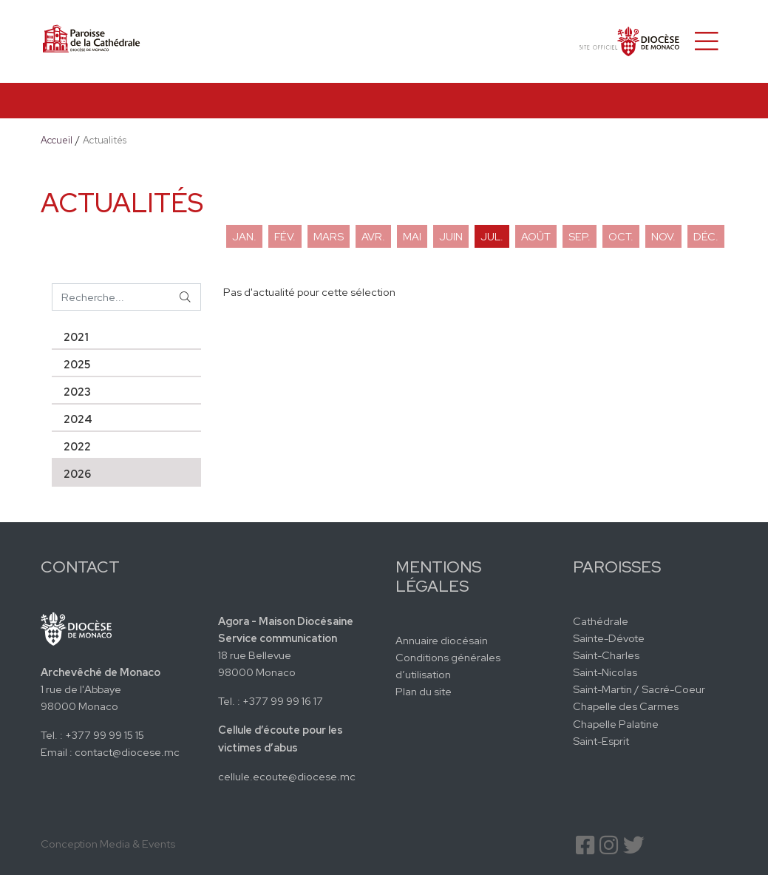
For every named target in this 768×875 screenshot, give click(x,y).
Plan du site (423, 691)
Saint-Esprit (601, 741)
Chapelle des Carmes (626, 706)
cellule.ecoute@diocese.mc (287, 776)
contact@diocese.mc (127, 752)
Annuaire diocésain (441, 640)
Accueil (56, 140)
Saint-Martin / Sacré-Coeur (639, 689)
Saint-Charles (606, 655)
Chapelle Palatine (616, 724)
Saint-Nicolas (605, 672)
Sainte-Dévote (609, 638)
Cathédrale (600, 621)
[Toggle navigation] (706, 41)
